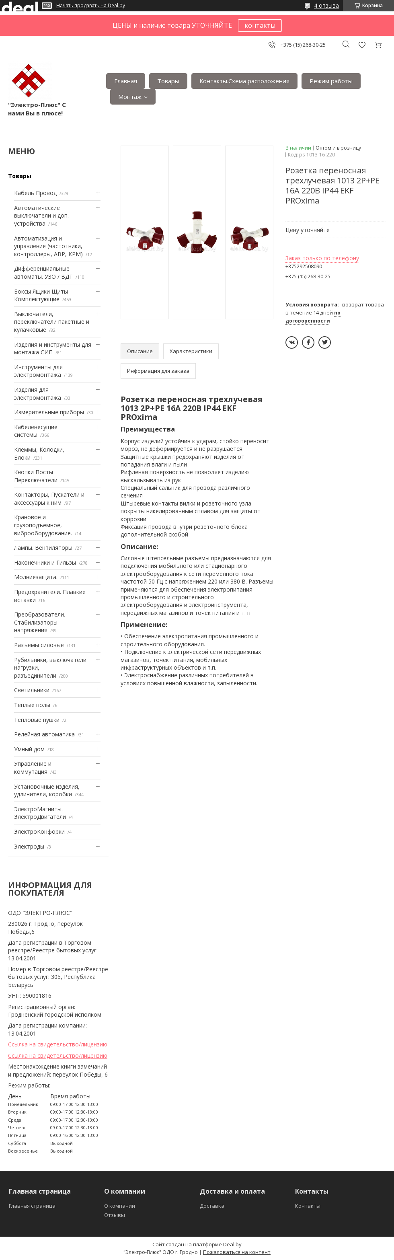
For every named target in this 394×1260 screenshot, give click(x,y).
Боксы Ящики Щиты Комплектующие (41, 295)
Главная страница (32, 1205)
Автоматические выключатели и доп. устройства (41, 215)
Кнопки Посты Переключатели (35, 476)
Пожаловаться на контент (237, 1252)
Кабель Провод (35, 193)
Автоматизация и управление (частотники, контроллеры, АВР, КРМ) (48, 246)
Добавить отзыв (362, 44)
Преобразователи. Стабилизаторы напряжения (39, 622)
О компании (119, 1205)
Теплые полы (32, 705)
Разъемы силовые (39, 645)
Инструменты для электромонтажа (38, 371)
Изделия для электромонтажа (37, 393)
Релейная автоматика (44, 734)
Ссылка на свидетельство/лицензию (57, 1044)
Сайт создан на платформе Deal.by (197, 1244)
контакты (259, 25)
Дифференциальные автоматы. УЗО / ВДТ (43, 272)
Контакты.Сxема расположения (244, 81)
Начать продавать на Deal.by (90, 5)
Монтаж (130, 96)
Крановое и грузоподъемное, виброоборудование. (43, 524)
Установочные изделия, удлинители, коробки (47, 790)
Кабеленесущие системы (35, 431)
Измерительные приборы (49, 412)
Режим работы (331, 81)
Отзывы (114, 1215)
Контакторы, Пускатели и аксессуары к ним (49, 498)
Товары (168, 81)
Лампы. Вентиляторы (43, 547)
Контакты (307, 1205)
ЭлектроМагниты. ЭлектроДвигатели (40, 813)
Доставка (212, 1205)
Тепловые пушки (37, 720)
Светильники (31, 690)
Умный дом (29, 749)
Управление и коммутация (32, 767)
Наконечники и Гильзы (45, 562)
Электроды (29, 846)
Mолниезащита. (35, 577)
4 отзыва (326, 5)
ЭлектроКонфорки (39, 831)
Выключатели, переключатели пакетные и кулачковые (51, 321)
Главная (125, 81)
